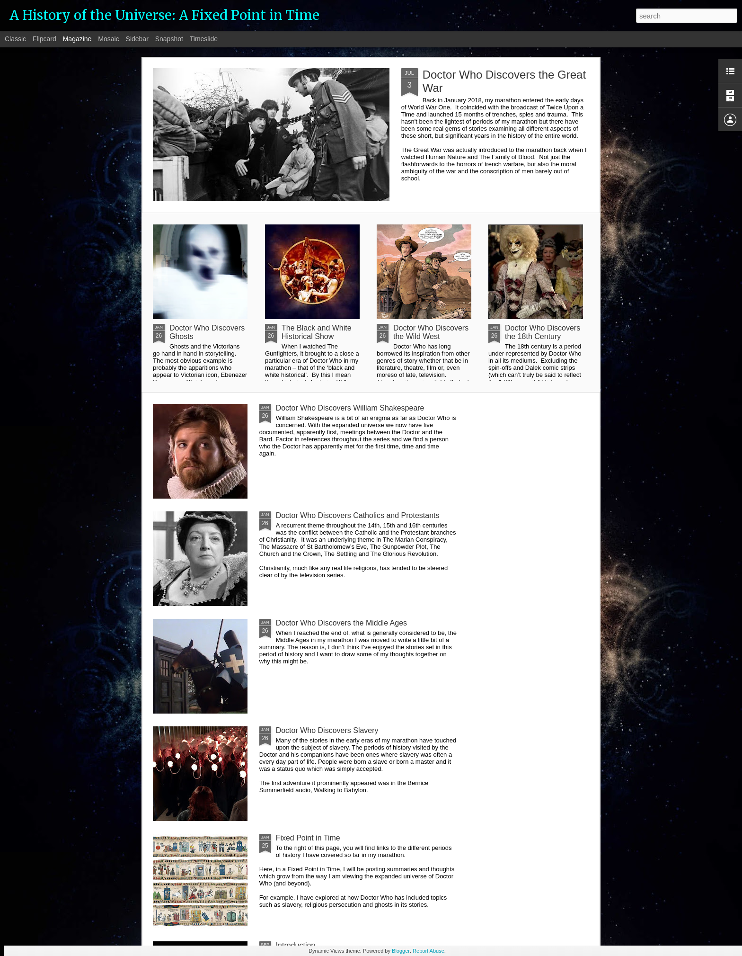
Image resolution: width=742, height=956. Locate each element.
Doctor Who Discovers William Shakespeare (350, 408)
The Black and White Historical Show (317, 332)
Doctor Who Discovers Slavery (327, 730)
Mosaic (108, 39)
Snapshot (169, 39)
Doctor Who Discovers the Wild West (430, 332)
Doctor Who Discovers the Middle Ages (341, 623)
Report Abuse (428, 951)
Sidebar (137, 39)
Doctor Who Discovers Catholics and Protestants (358, 515)
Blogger (401, 951)
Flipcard (44, 39)
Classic (15, 39)
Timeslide (204, 39)
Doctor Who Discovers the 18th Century (542, 332)
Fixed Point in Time (308, 838)
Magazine (77, 39)
